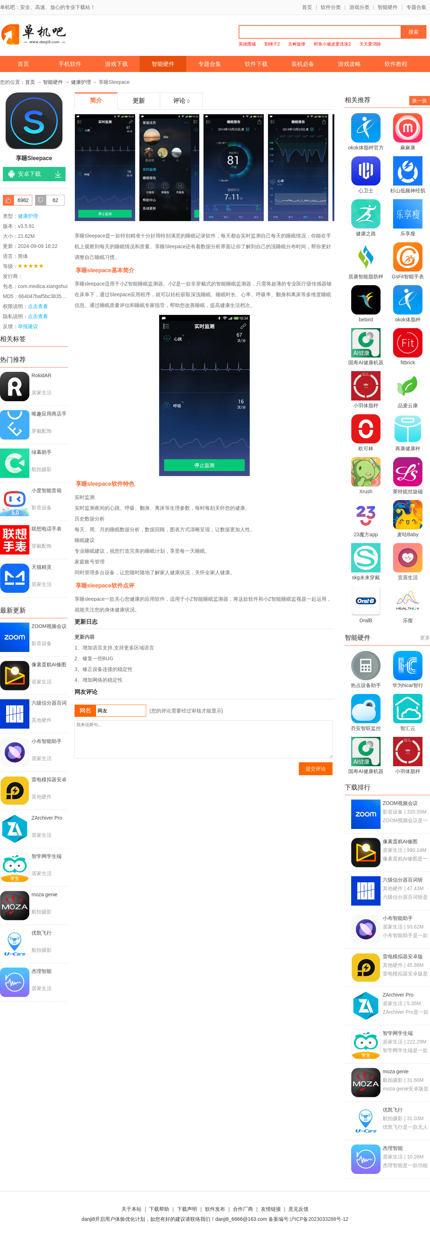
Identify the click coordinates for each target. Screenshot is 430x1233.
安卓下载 (29, 174)
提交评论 (316, 769)
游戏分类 (359, 7)
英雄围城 (247, 44)
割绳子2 (272, 44)
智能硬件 (388, 7)
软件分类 (331, 7)
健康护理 (81, 82)
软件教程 (395, 64)
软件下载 (256, 64)
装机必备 (302, 64)
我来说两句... (204, 739)
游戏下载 (116, 64)
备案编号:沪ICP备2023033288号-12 (308, 1219)
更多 (425, 638)
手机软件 (69, 64)
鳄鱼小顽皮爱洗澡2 (332, 44)
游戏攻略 (349, 64)
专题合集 (416, 7)
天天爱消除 (370, 44)
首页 (307, 7)
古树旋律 (296, 44)
